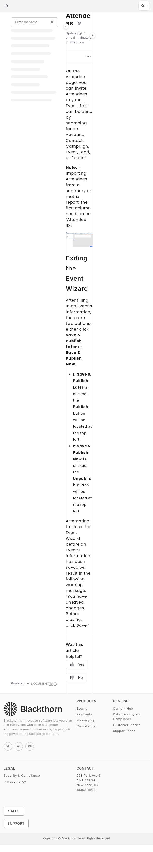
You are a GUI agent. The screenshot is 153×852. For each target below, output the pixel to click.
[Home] (6, 5)
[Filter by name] (34, 22)
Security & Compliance (22, 775)
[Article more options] (89, 56)
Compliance (86, 726)
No (76, 677)
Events (82, 708)
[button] (143, 6)
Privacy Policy (15, 781)
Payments (84, 714)
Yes (77, 664)
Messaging (85, 720)
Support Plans (124, 731)
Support (16, 823)
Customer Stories (126, 725)
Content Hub (123, 708)
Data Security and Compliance (127, 716)
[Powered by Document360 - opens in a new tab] (34, 683)
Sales (14, 811)
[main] (79, 352)
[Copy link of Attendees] (79, 24)
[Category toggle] (66, 26)
